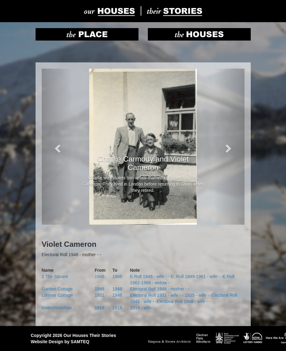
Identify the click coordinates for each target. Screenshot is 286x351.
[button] (57, 147)
